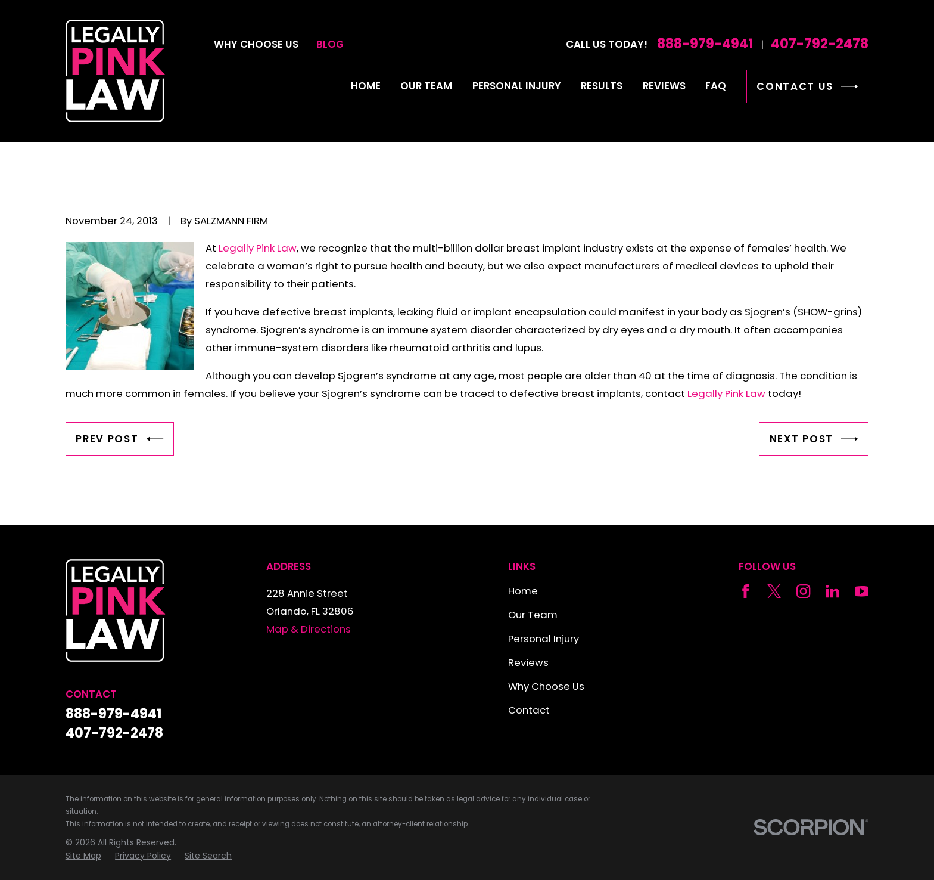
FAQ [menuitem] (715, 86)
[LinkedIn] (832, 591)
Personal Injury (543, 638)
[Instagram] (803, 591)
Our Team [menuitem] (426, 86)
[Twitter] (774, 591)
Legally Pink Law (258, 248)
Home (523, 591)
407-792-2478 (819, 44)
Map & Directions (308, 629)
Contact (529, 710)
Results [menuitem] (601, 86)
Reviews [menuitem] (664, 86)
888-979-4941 (705, 44)
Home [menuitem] (366, 86)
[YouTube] (861, 591)
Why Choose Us (256, 44)
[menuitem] (83, 856)
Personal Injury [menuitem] (516, 86)
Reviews (528, 662)
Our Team (533, 615)
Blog (330, 44)
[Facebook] (745, 591)
